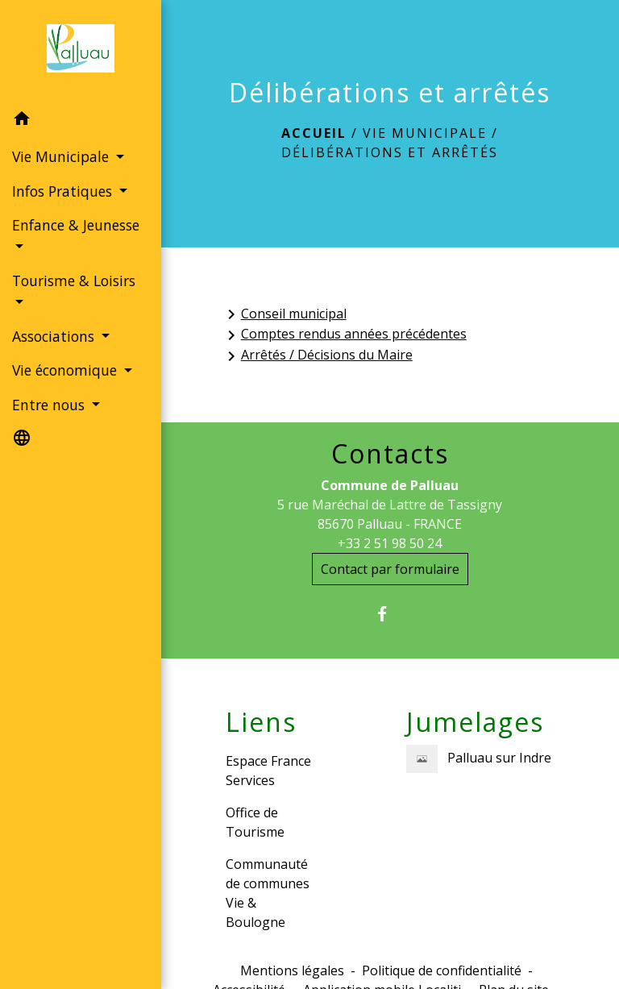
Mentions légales (292, 970)
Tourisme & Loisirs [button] (73, 280)
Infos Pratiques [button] (64, 191)
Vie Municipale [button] (62, 156)
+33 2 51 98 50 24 (390, 543)
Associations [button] (55, 336)
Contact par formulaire (390, 569)
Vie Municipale (425, 133)
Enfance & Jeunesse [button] (75, 225)
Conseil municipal (284, 315)
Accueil (314, 133)
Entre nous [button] (50, 404)
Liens (261, 722)
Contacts (390, 453)
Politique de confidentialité (441, 970)
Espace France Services (268, 770)
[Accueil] (80, 51)
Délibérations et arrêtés (389, 152)
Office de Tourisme (255, 822)
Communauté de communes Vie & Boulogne (268, 893)
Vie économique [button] (66, 370)
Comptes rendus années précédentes (344, 335)
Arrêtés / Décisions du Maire (317, 356)
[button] (80, 120)
